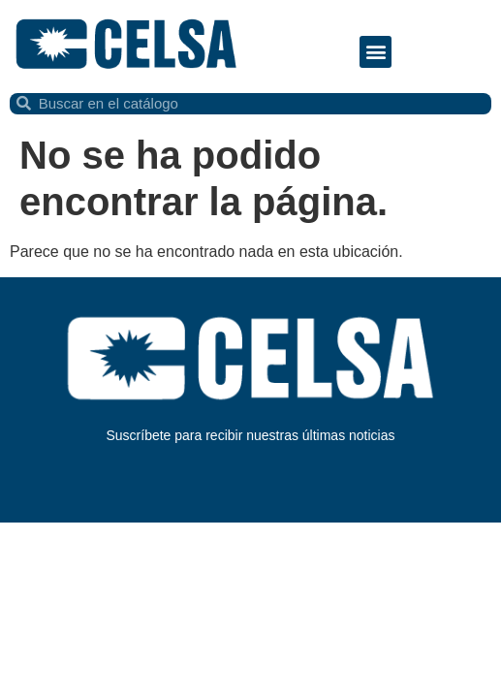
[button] (375, 52)
